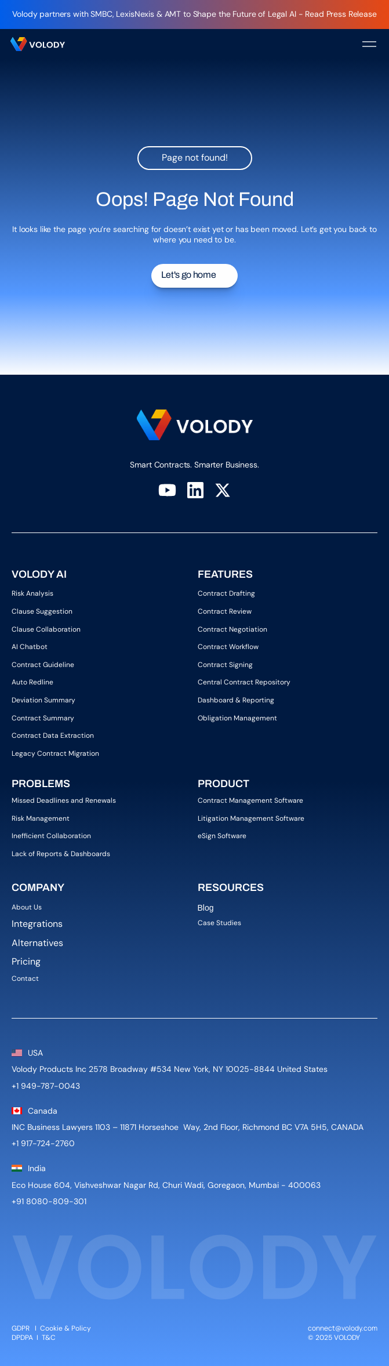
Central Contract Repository (244, 682)
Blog (207, 907)
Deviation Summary (43, 700)
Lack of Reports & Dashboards (61, 853)
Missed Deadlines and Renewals (64, 800)
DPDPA (22, 1337)
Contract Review (225, 611)
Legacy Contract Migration (55, 753)
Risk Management (41, 818)
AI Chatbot (30, 646)
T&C (49, 1337)
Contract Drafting (226, 593)
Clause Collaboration (46, 629)
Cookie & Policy (65, 1328)
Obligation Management (237, 718)
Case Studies (219, 922)
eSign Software (222, 835)
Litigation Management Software (251, 818)
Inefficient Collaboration (51, 835)
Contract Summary (43, 718)
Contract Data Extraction (53, 735)
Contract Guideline (43, 664)
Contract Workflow (228, 646)
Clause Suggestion (42, 611)
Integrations (37, 924)
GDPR (21, 1328)
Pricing (26, 961)
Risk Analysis (32, 593)
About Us (29, 907)
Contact (25, 978)
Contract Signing (225, 664)
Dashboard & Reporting (236, 700)
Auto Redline (32, 682)
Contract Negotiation (232, 629)
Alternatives (37, 943)
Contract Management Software (250, 800)
